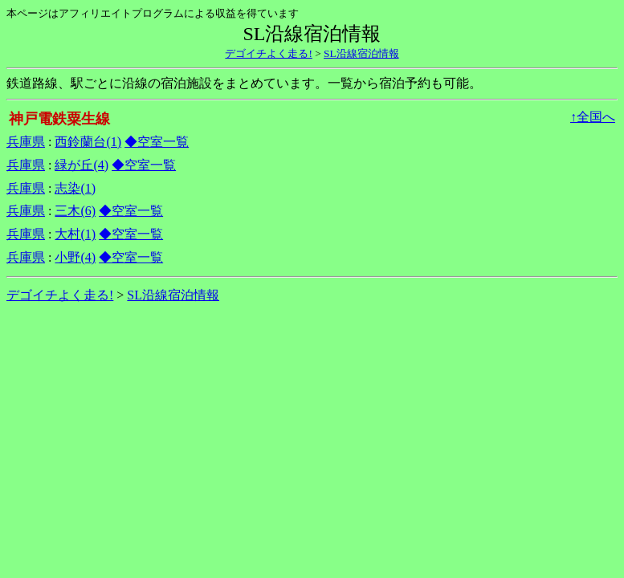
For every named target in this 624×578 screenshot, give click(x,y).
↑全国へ (592, 117)
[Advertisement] (312, 360)
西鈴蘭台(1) (88, 142)
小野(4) (75, 257)
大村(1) (75, 234)
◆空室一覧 (156, 142)
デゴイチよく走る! (268, 53)
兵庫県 (25, 142)
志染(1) (75, 188)
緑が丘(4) (81, 165)
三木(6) (75, 211)
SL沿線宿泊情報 (361, 53)
